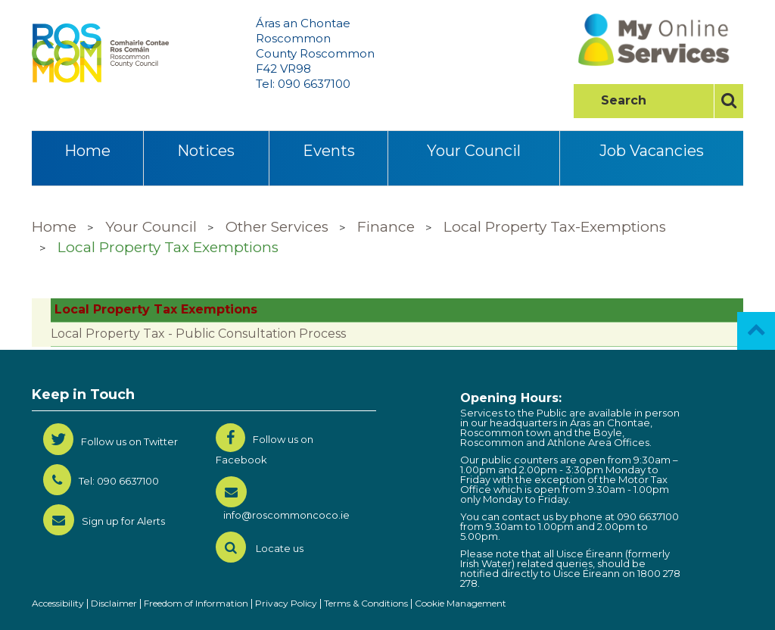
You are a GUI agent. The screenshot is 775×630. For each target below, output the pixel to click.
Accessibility (58, 603)
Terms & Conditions (366, 603)
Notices (206, 151)
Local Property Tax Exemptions (168, 247)
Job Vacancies (651, 151)
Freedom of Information (196, 603)
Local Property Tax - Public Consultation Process (198, 333)
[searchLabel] (648, 101)
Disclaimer (114, 603)
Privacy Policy (286, 603)
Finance (386, 226)
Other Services (277, 226)
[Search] (728, 101)
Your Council (474, 151)
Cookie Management (460, 603)
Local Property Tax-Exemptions (555, 226)
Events (329, 151)
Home (87, 151)
